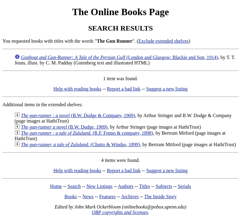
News (88, 196)
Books (70, 196)
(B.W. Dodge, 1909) (64, 127)
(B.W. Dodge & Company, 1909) (78, 115)
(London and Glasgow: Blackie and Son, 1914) (119, 57)
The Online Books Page (120, 11)
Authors (126, 186)
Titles (144, 186)
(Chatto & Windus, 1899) (80, 144)
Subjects (164, 186)
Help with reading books (77, 88)
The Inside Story (160, 196)
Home (56, 186)
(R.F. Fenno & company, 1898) (87, 133)
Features (107, 196)
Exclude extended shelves (163, 41)
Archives (130, 196)
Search (74, 186)
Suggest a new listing (167, 88)
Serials (184, 186)
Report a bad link (124, 88)
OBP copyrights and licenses (120, 212)
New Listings (100, 186)
